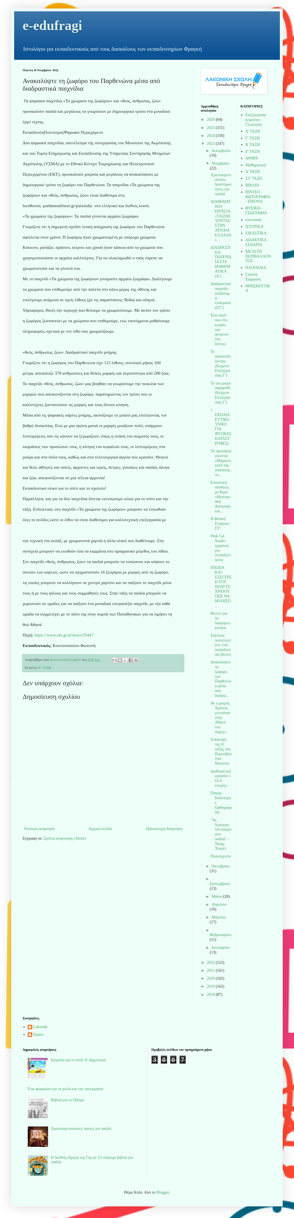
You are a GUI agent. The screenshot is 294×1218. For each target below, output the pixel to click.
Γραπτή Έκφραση (253, 276)
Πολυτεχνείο (221, 856)
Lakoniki (40, 1027)
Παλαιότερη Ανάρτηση (164, 829)
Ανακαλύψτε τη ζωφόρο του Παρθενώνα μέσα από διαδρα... (221, 679)
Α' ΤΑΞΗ (252, 131)
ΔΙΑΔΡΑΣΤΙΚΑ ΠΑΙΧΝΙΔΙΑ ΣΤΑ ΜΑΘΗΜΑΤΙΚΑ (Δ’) (221, 261)
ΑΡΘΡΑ (251, 158)
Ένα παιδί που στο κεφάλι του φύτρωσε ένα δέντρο (220, 329)
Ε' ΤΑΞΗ (252, 151)
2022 (211, 962)
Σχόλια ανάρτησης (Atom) (65, 838)
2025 (211, 128)
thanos (38, 1034)
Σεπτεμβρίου (220, 884)
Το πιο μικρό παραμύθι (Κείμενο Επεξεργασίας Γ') (221, 392)
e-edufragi (52, 25)
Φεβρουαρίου (220, 935)
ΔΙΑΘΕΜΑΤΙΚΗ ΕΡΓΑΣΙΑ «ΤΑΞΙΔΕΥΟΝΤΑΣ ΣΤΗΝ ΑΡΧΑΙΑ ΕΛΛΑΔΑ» (221, 221)
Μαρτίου (218, 917)
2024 (211, 135)
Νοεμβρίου (220, 163)
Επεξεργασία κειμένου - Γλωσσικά (255, 120)
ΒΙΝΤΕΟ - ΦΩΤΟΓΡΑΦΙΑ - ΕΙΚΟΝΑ (257, 197)
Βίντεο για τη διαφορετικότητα (220, 620)
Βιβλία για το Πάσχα (67, 1100)
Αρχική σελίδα (100, 829)
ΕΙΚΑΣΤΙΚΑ (256, 233)
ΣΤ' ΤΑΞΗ (253, 178)
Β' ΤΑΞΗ (44, 668)
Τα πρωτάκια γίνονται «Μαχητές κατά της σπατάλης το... (221, 463)
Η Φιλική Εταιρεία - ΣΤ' (221, 524)
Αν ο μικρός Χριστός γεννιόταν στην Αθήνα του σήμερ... (220, 717)
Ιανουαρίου (220, 947)
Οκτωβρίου (220, 866)
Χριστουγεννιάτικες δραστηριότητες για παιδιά (221, 184)
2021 (211, 970)
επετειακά (253, 220)
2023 (211, 143)
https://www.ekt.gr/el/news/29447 (63, 635)
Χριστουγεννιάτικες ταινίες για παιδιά (81, 1128)
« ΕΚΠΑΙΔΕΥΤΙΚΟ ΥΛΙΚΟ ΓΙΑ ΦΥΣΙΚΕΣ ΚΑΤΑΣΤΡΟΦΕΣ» (221, 426)
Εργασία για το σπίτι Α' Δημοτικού (78, 1060)
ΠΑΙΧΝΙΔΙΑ (255, 268)
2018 (211, 994)
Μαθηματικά (255, 165)
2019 (211, 986)
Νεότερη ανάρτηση (39, 829)
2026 (211, 119)
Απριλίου (218, 904)
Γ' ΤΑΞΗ (252, 138)
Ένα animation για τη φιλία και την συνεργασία (65, 1089)
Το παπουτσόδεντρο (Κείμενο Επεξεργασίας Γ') (221, 363)
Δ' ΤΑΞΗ (252, 171)
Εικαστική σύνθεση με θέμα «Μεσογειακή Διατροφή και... (220, 496)
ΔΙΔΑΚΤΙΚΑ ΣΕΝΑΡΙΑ (256, 242)
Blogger (162, 1192)
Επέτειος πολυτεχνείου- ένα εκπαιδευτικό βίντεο (221, 645)
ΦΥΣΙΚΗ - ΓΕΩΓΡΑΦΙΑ (256, 210)
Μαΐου (217, 896)
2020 (211, 978)
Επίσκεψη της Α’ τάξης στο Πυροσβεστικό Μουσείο (221, 751)
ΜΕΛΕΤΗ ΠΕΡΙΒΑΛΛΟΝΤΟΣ (258, 256)
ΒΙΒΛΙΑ (252, 185)
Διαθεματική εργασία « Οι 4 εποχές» (221, 778)
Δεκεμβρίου (220, 150)
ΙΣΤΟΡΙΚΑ (254, 226)
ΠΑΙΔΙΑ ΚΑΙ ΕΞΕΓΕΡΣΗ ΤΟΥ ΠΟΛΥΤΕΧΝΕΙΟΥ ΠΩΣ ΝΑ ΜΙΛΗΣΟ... (221, 586)
